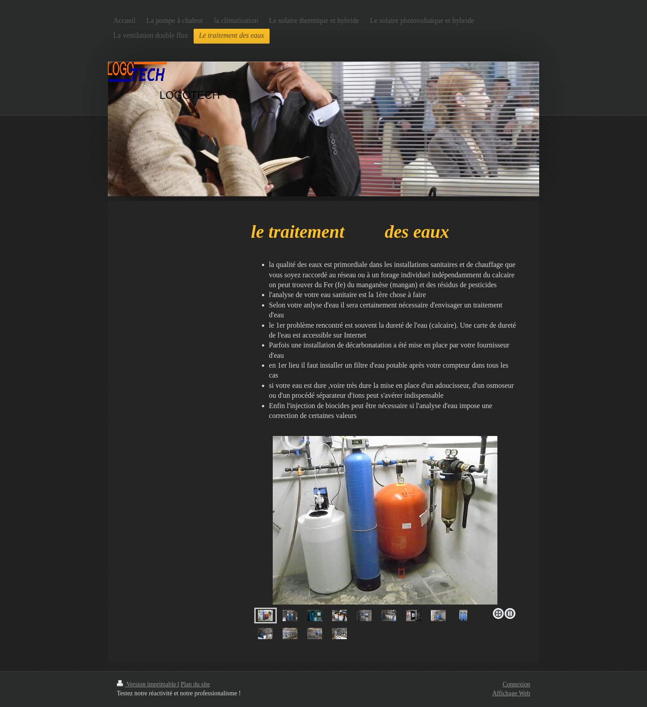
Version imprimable (147, 684)
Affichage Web (511, 693)
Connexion (516, 684)
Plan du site (195, 684)
